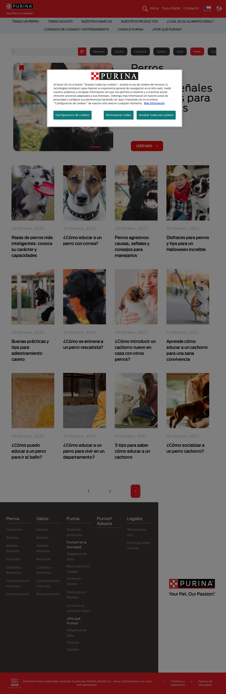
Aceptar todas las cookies (156, 115)
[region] (114, 98)
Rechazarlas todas (118, 115)
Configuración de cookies (73, 115)
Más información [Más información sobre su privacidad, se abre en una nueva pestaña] (154, 103)
